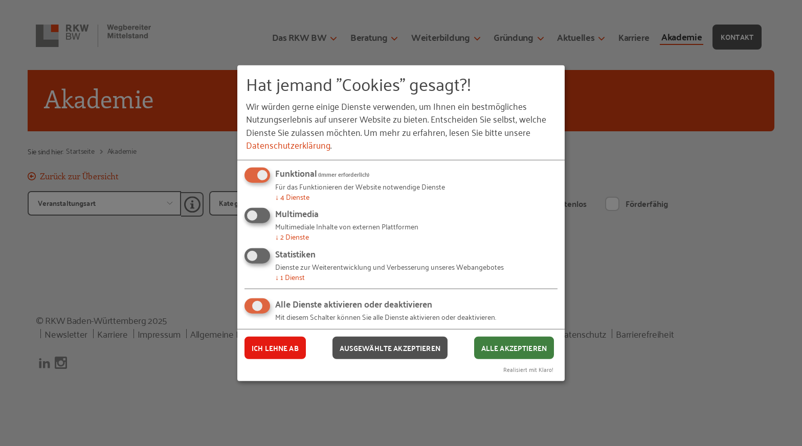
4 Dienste (292, 196)
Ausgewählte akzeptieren (390, 347)
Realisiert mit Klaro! (528, 369)
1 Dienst (290, 276)
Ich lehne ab (275, 347)
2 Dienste (292, 236)
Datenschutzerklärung (288, 144)
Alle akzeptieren (514, 347)
